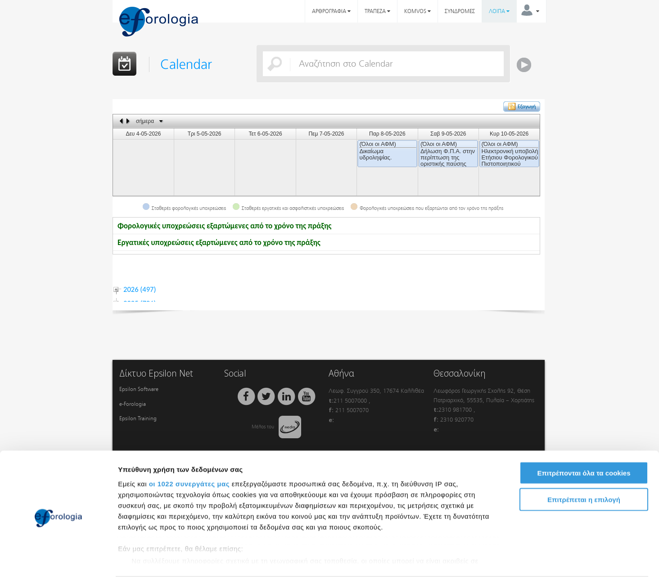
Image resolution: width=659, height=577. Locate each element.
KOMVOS (417, 11)
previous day (122, 121)
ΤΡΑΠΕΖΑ (377, 11)
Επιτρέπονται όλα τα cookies (583, 438)
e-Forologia (132, 404)
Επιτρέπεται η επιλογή (583, 464)
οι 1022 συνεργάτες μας (189, 448)
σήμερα (145, 121)
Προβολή (511, 559)
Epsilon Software (138, 389)
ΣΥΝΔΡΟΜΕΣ (460, 11)
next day (129, 121)
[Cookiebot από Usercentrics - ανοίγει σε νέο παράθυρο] (58, 559)
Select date (161, 121)
